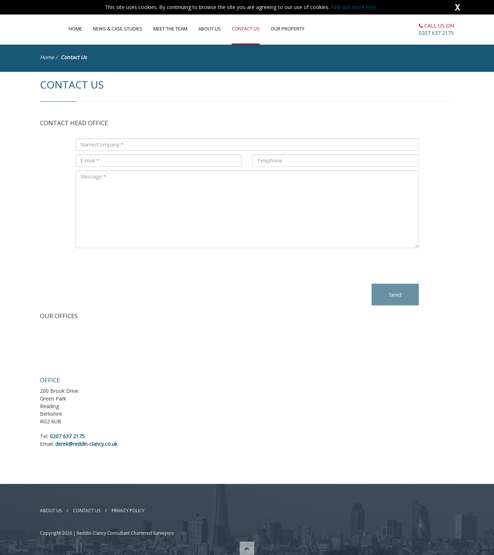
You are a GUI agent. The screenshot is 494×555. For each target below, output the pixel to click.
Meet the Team (170, 29)
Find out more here (353, 7)
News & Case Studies (117, 29)
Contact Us (246, 29)
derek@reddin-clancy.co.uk (86, 443)
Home (75, 29)
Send (395, 294)
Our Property (287, 29)
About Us (209, 29)
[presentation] (131, 266)
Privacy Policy (128, 510)
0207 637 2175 (436, 32)
